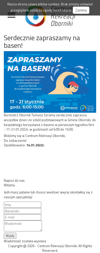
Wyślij (10, 235)
